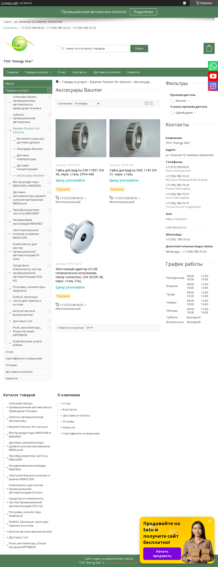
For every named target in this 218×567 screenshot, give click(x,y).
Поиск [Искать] (139, 48)
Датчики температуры (26, 157)
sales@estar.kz (176, 227)
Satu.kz (129, 559)
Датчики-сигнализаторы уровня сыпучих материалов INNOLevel (29, 197)
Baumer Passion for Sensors (26, 130)
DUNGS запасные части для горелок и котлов (27, 300)
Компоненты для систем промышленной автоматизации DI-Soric (26, 251)
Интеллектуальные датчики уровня (30, 140)
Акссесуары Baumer (30, 175)
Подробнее (143, 11)
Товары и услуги (36, 72)
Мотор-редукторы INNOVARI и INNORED (27, 184)
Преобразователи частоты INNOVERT (26, 212)
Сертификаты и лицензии (24, 358)
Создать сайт (9, 3)
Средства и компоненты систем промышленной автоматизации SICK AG (27, 272)
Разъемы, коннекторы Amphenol (29, 289)
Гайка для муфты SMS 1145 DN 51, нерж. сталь (133, 172)
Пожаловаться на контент (122, 563)
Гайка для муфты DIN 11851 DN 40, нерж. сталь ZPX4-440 (80, 172)
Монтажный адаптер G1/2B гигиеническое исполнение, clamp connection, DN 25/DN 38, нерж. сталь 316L (80, 275)
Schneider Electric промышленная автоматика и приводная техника (27, 102)
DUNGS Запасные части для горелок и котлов (28, 523)
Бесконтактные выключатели (24, 313)
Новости (133, 72)
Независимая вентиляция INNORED (28, 222)
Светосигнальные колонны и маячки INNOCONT (26, 234)
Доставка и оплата (106, 72)
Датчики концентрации (27, 167)
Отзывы (11, 365)
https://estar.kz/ (177, 219)
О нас (62, 72)
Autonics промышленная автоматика (24, 118)
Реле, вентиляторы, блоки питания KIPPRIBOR (27, 331)
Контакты (80, 72)
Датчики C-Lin (22, 321)
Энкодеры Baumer (30, 149)
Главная (12, 72)
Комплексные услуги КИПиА (27, 343)
